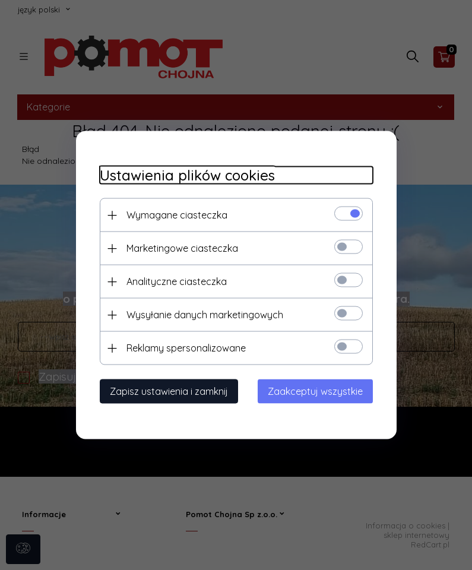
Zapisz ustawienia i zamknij (169, 391)
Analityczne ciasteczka (176, 281)
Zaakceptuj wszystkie (315, 391)
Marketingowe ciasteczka (182, 248)
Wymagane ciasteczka (176, 215)
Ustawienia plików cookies (187, 175)
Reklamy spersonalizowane (186, 348)
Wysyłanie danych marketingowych (204, 315)
